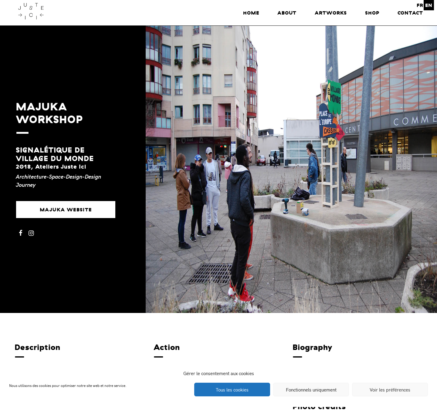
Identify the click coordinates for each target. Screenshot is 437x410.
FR (420, 5)
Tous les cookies (232, 390)
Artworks (331, 13)
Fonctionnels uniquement (311, 390)
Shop (372, 13)
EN (428, 5)
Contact (410, 13)
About (286, 13)
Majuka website (66, 210)
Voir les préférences (390, 390)
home (251, 13)
